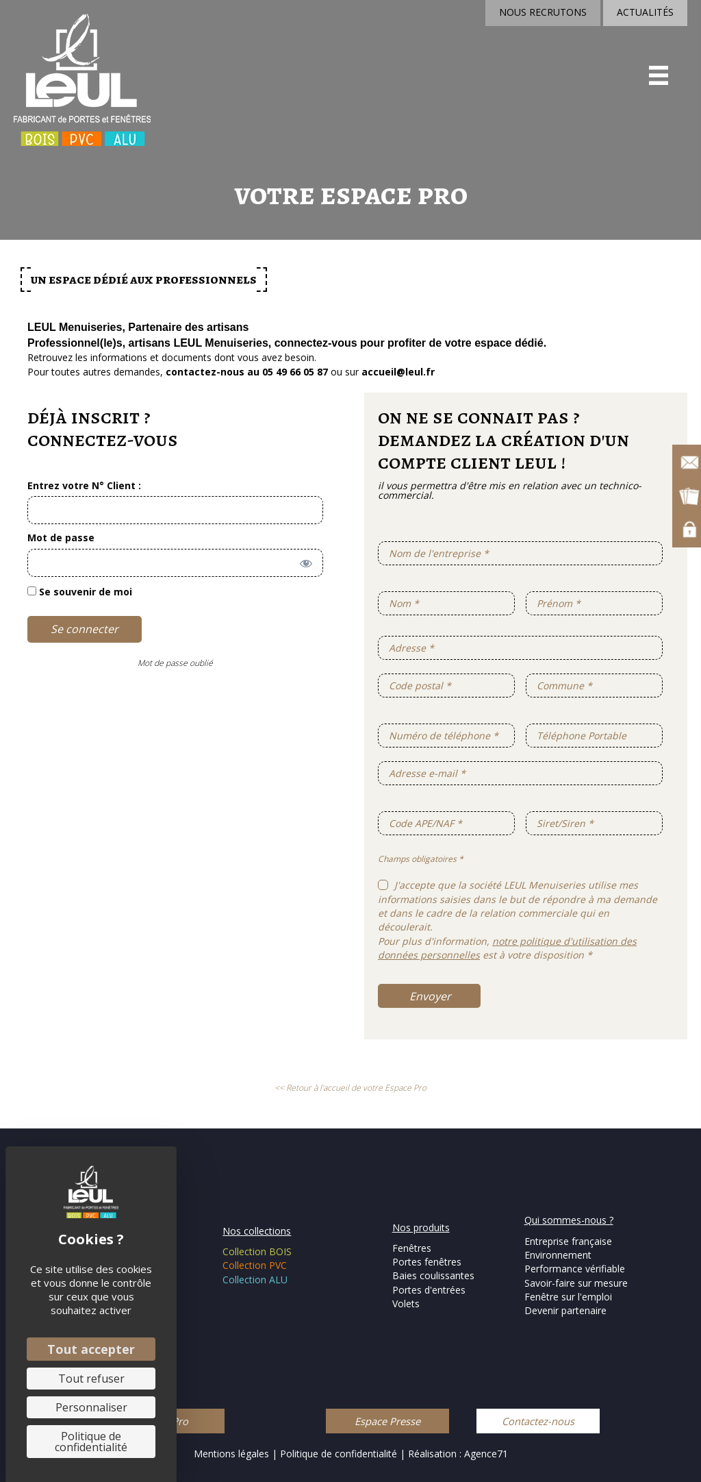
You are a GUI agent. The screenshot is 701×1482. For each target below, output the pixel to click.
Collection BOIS (257, 1251)
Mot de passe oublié (175, 663)
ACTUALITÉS (645, 11)
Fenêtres (411, 1248)
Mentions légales (231, 1453)
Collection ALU (255, 1279)
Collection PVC (254, 1265)
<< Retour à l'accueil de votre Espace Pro (350, 1088)
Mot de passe (60, 537)
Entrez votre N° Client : (84, 485)
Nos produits (421, 1227)
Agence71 (486, 1453)
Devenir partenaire (565, 1310)
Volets (406, 1303)
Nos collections (256, 1230)
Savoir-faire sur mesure (576, 1282)
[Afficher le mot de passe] (303, 561)
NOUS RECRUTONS (543, 11)
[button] (387, 1421)
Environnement (557, 1254)
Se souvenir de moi (79, 591)
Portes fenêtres (426, 1261)
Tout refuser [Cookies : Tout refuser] (91, 1378)
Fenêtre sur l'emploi (568, 1296)
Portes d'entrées (429, 1289)
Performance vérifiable (574, 1268)
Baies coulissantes (433, 1275)
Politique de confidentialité (340, 1453)
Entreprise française (568, 1241)
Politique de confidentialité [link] (91, 1442)
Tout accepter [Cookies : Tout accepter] (91, 1349)
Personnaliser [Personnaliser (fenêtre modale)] (91, 1407)
